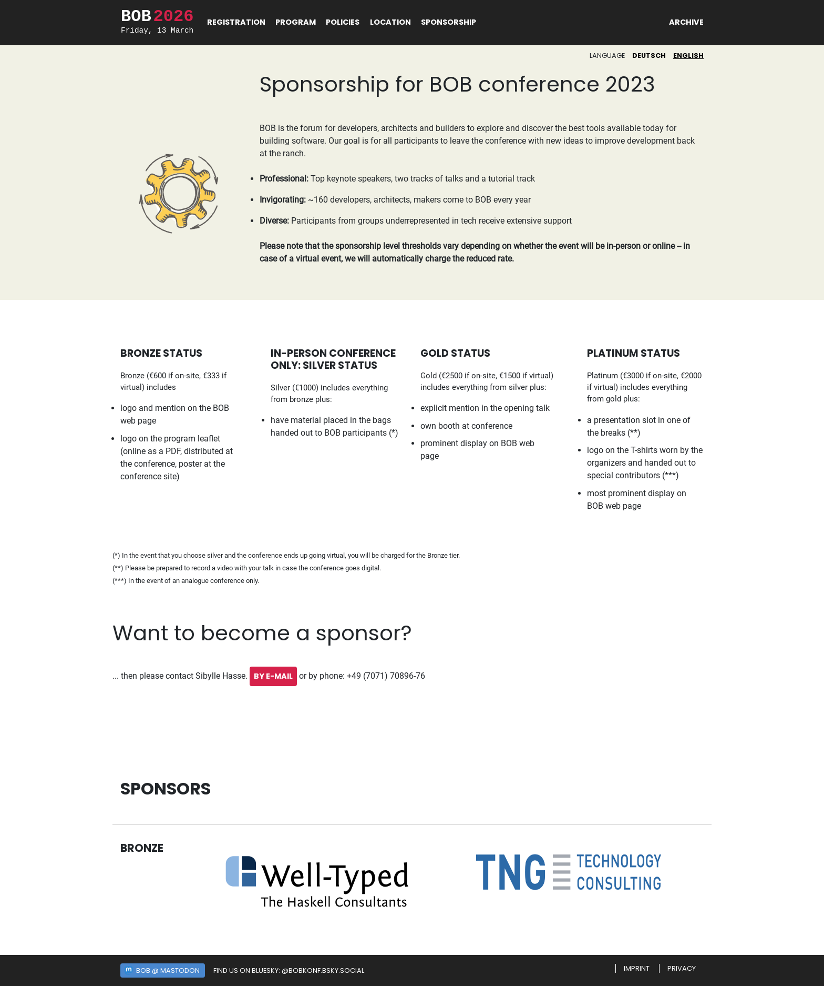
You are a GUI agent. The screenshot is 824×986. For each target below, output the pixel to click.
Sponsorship (448, 22)
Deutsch (649, 55)
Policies (342, 22)
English (688, 55)
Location (390, 22)
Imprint (637, 968)
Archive (686, 22)
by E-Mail (273, 676)
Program (295, 22)
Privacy (681, 968)
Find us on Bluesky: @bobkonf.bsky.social (288, 970)
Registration (236, 22)
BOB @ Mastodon (168, 970)
